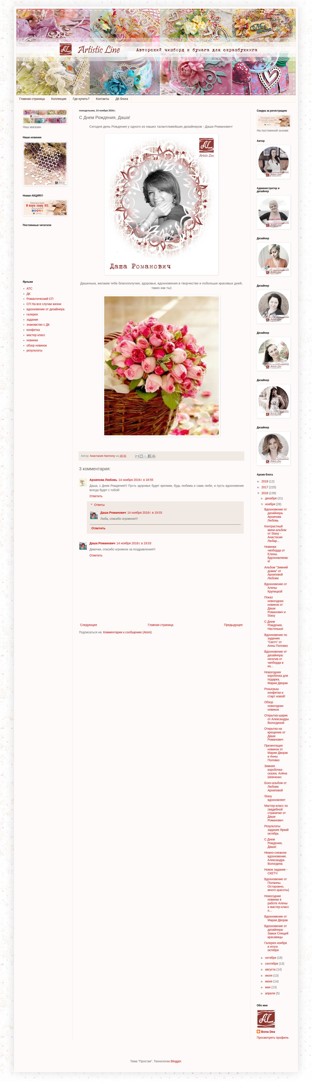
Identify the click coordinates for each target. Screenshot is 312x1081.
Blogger (176, 1061)
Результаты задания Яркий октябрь (276, 829)
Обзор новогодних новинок (274, 705)
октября (271, 957)
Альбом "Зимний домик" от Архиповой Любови (276, 573)
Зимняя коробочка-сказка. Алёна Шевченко (275, 771)
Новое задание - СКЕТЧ (276, 871)
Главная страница (32, 99)
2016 (265, 493)
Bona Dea (268, 1031)
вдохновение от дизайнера (46, 309)
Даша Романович (113, 512)
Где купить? (81, 99)
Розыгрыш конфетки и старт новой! (274, 692)
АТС (29, 288)
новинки (32, 340)
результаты (34, 350)
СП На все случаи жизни (44, 304)
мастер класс (36, 335)
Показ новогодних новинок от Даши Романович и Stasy (275, 606)
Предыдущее (233, 625)
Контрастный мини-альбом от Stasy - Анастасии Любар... (275, 534)
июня (269, 981)
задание (32, 319)
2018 (265, 481)
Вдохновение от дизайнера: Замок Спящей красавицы (276, 931)
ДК (29, 293)
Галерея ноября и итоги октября (275, 946)
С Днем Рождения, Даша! (273, 843)
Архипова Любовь (103, 480)
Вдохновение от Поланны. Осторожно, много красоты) (276, 884)
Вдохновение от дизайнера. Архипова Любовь (275, 515)
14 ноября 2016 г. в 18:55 (136, 480)
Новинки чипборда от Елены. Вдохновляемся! (276, 554)
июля (269, 975)
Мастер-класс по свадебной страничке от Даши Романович (276, 813)
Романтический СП (40, 298)
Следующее (88, 625)
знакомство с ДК (38, 324)
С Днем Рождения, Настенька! (273, 625)
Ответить (95, 496)
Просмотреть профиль (273, 1037)
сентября (272, 963)
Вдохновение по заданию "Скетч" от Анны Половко (276, 640)
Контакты (102, 99)
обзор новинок (37, 345)
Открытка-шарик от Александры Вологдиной (276, 719)
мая (268, 987)
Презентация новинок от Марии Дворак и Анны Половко (276, 753)
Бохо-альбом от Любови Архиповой (275, 786)
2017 (265, 487)
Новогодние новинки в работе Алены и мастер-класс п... (276, 903)
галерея (32, 314)
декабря (271, 498)
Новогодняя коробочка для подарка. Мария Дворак (276, 677)
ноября (270, 504)
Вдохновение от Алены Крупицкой (275, 587)
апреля (270, 993)
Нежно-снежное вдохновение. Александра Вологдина (275, 858)
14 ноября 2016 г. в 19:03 (144, 512)
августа (270, 969)
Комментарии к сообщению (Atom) (127, 632)
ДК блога (121, 99)
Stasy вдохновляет (274, 798)
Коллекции (59, 99)
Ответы (99, 505)
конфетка (33, 330)
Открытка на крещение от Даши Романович (274, 734)
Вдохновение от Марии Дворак (276, 918)
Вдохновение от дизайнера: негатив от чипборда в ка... (275, 659)
